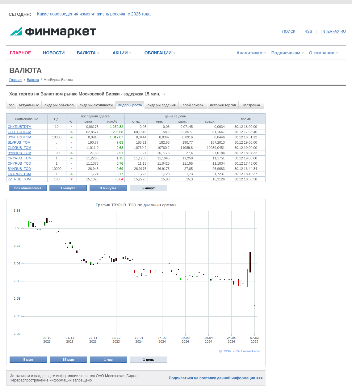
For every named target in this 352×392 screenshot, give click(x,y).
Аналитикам (249, 52)
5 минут (148, 188)
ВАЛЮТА (86, 52)
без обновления (27, 188)
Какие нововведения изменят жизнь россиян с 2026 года (94, 13)
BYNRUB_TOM (19, 153)
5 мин (28, 359)
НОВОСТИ (54, 52)
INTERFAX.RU (333, 31)
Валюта (33, 80)
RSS (308, 31)
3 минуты (108, 188)
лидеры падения (161, 105)
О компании (321, 52)
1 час (108, 359)
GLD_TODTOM (19, 132)
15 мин (68, 359)
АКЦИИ (120, 52)
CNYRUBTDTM (19, 127)
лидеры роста (130, 105)
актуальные (29, 105)
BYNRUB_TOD (19, 169)
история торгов (223, 105)
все (12, 105)
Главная (15, 80)
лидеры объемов (59, 105)
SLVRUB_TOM (19, 142)
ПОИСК (288, 31)
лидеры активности (96, 105)
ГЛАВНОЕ (20, 52)
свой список (192, 105)
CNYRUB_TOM (19, 158)
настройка (251, 105)
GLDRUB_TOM (19, 148)
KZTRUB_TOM (19, 179)
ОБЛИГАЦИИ (158, 52)
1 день (148, 359)
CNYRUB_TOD (19, 163)
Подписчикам (285, 52)
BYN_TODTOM (19, 137)
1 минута (68, 188)
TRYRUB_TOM (19, 174)
